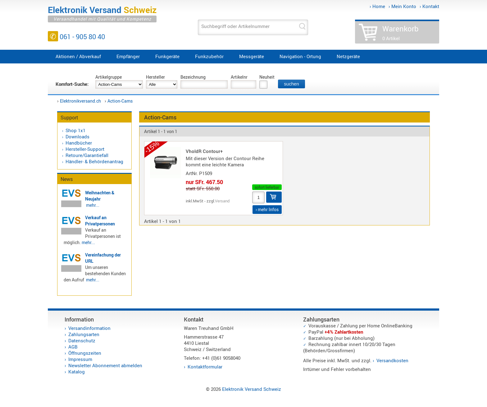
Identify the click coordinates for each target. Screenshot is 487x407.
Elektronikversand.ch (80, 101)
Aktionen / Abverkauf (78, 56)
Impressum (80, 359)
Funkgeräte (167, 56)
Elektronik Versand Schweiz (251, 389)
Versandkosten (392, 360)
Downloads (77, 136)
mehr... (92, 205)
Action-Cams (120, 101)
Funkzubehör (209, 56)
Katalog (76, 371)
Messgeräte (251, 56)
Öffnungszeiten (84, 353)
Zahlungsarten (83, 334)
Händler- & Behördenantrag (94, 161)
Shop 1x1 (75, 130)
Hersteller (155, 77)
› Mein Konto (402, 6)
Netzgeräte (348, 56)
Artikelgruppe (108, 77)
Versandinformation (89, 328)
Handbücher (79, 143)
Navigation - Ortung (300, 56)
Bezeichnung (193, 77)
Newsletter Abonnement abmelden (105, 365)
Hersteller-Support (85, 149)
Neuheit (267, 77)
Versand (222, 201)
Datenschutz (81, 340)
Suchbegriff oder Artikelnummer (235, 26)
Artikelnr (239, 77)
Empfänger (128, 56)
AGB (73, 347)
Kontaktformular (205, 366)
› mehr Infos (267, 209)
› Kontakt (429, 6)
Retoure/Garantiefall (87, 155)
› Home (377, 6)
